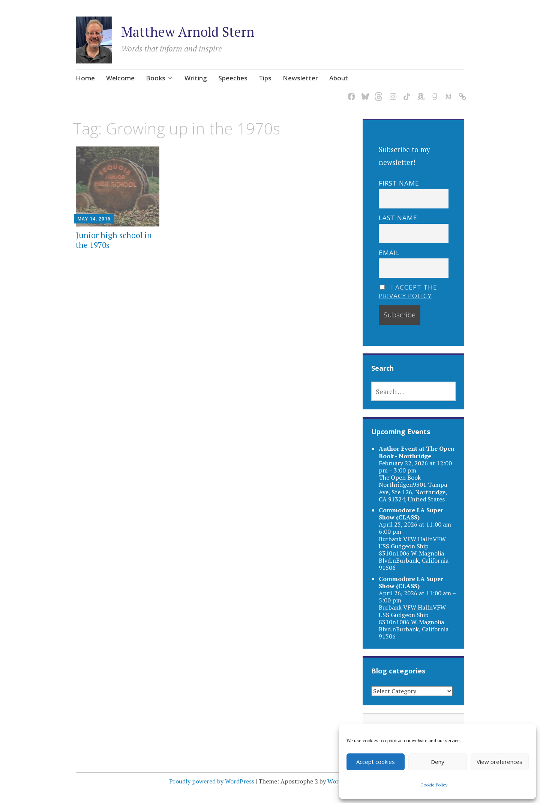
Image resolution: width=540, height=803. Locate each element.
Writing (195, 78)
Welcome (120, 78)
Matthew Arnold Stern (188, 32)
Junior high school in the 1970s (114, 240)
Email (389, 252)
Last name (398, 217)
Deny (437, 761)
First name (399, 183)
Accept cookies (375, 761)
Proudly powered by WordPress (211, 781)
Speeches (233, 78)
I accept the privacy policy (408, 291)
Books (155, 78)
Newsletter (300, 78)
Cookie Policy (433, 785)
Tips (265, 78)
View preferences (499, 761)
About (338, 78)
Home (85, 78)
